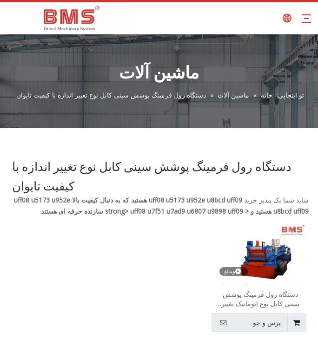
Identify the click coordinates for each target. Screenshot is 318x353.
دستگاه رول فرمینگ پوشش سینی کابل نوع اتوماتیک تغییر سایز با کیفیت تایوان (260, 299)
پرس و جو (247, 322)
